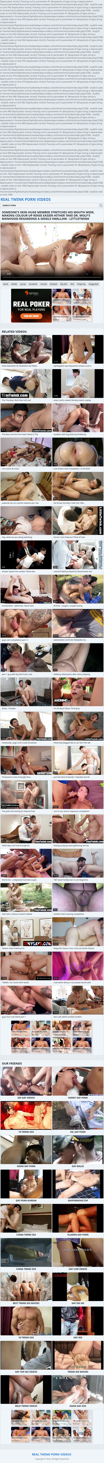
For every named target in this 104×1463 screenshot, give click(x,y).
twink (5, 284)
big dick (63, 284)
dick (72, 284)
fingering (81, 284)
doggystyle (93, 284)
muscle (43, 284)
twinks (14, 284)
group (23, 284)
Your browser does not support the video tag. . (52, 251)
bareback (33, 284)
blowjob (53, 284)
